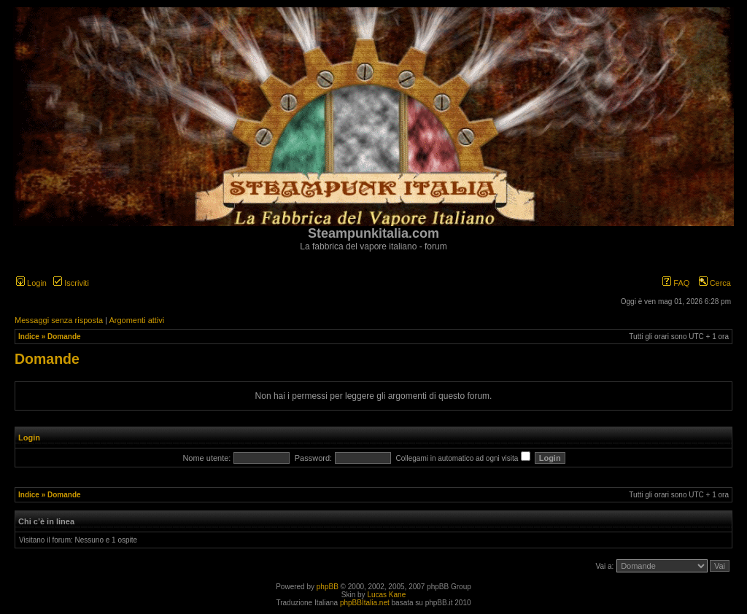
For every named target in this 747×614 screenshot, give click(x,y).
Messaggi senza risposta (59, 320)
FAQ (675, 283)
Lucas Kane (386, 595)
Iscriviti (71, 283)
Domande (64, 337)
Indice (28, 337)
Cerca (715, 283)
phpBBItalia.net (365, 603)
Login (31, 283)
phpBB (327, 587)
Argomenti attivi (136, 320)
